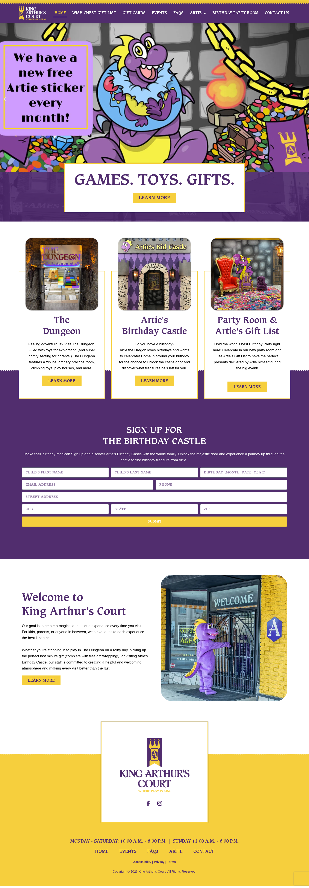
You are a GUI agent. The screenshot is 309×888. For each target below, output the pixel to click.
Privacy (159, 864)
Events (159, 13)
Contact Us (277, 13)
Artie (198, 13)
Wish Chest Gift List (94, 13)
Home (60, 13)
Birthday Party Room (235, 13)
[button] (5, 99)
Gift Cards (134, 13)
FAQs (178, 13)
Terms (172, 864)
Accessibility (141, 864)
